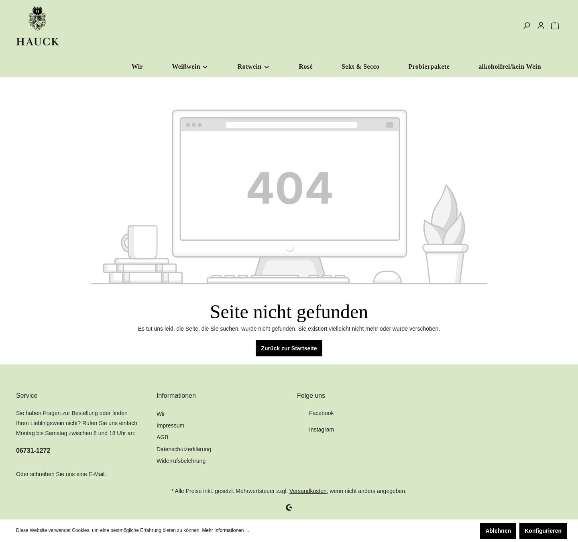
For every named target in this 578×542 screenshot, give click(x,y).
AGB (163, 437)
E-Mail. (97, 474)
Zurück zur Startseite (289, 348)
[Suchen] (526, 25)
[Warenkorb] (555, 25)
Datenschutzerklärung (184, 449)
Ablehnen (498, 531)
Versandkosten (308, 491)
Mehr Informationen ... (225, 530)
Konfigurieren (543, 531)
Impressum (170, 425)
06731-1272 (33, 450)
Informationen (176, 395)
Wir (161, 414)
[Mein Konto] (541, 25)
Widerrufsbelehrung (181, 461)
